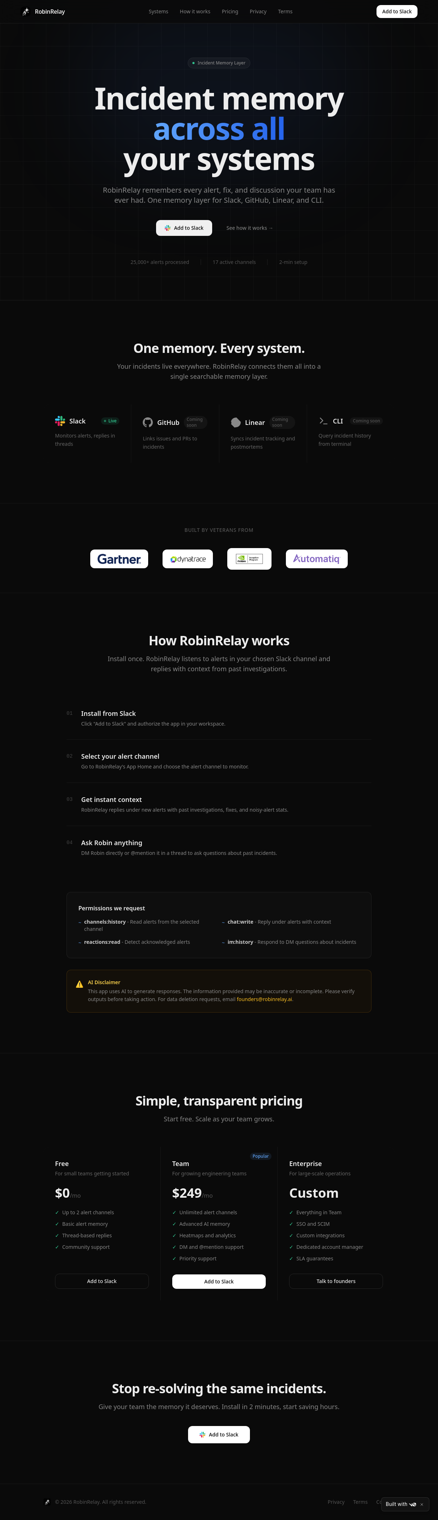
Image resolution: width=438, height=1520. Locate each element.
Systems (158, 11)
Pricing (230, 11)
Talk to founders (336, 1281)
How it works (195, 11)
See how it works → (250, 231)
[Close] (422, 1504)
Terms (285, 11)
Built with (401, 1504)
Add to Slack (397, 11)
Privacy (258, 11)
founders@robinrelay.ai (264, 999)
